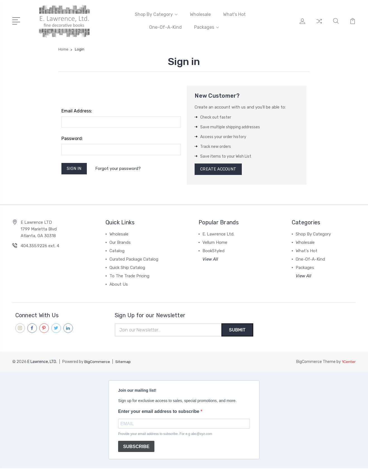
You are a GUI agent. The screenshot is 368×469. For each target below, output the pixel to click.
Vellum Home (214, 242)
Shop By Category (156, 14)
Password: (72, 138)
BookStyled (213, 251)
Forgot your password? (119, 168)
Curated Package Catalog (133, 259)
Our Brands (120, 242)
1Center (348, 362)
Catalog (117, 251)
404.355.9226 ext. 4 (40, 246)
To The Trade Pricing (129, 276)
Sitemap (123, 362)
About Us (118, 284)
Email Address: (76, 110)
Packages (206, 27)
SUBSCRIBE (136, 447)
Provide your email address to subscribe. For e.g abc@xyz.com (165, 435)
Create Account (219, 169)
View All (210, 259)
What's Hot (234, 14)
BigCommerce (97, 362)
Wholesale (200, 14)
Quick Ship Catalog (127, 267)
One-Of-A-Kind (165, 27)
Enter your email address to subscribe (159, 412)
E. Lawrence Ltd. (218, 234)
